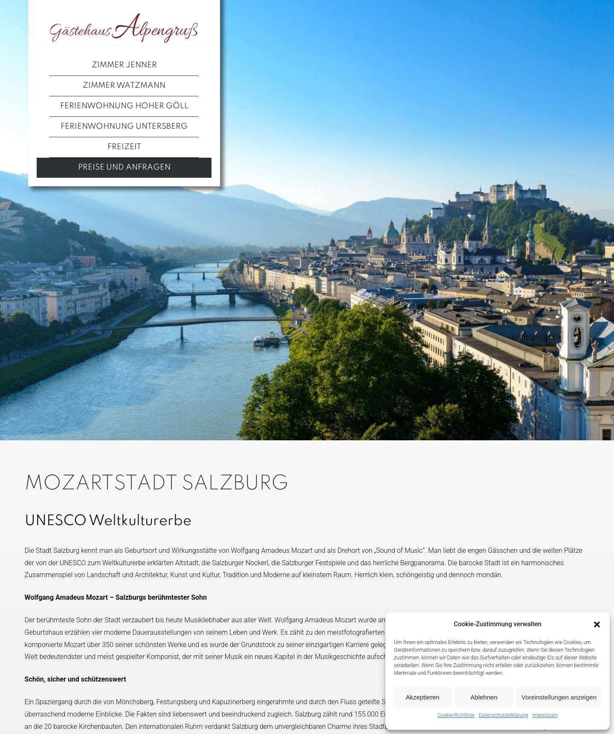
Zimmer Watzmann (124, 86)
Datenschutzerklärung (503, 715)
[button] (597, 624)
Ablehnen (483, 697)
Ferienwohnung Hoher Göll (124, 106)
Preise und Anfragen (124, 167)
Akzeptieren (422, 697)
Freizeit (124, 147)
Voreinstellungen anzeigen (559, 697)
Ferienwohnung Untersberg (124, 126)
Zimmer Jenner (124, 65)
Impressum (545, 715)
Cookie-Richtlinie (456, 715)
